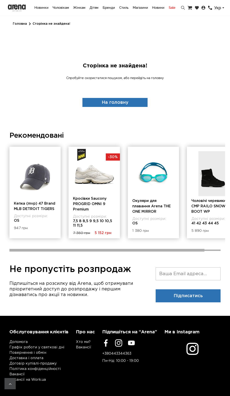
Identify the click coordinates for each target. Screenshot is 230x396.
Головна (20, 23)
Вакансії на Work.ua (27, 379)
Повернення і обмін (27, 352)
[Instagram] (118, 343)
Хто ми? (83, 342)
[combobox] (220, 8)
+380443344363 (116, 353)
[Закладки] (197, 7)
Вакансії (17, 374)
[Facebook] (105, 343)
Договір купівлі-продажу (33, 363)
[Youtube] (131, 343)
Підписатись (188, 296)
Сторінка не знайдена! (51, 23)
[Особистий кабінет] (203, 8)
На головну (115, 102)
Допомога (18, 342)
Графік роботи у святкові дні (36, 347)
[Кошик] (189, 7)
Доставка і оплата (26, 358)
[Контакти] (210, 7)
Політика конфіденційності (35, 369)
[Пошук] (183, 8)
